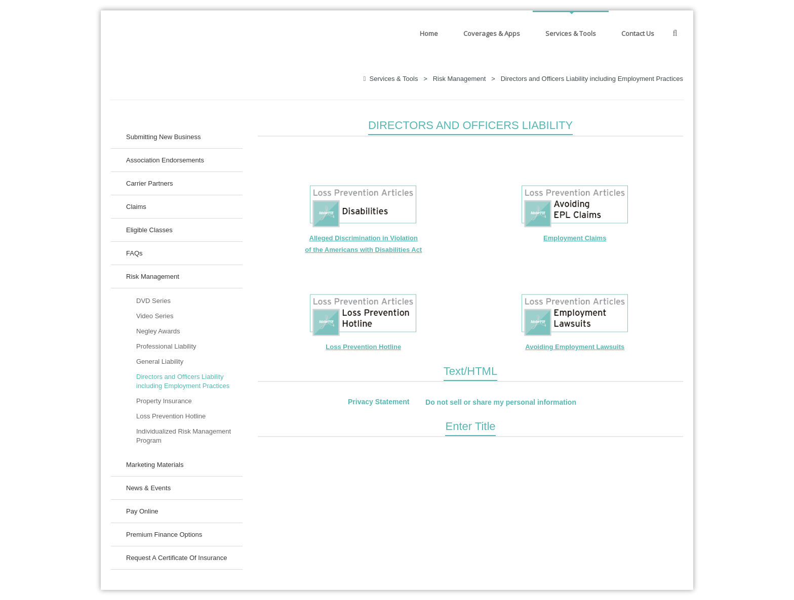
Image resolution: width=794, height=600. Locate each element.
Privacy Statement (378, 402)
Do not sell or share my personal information (500, 402)
